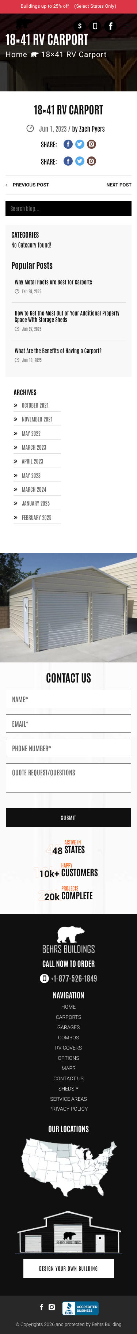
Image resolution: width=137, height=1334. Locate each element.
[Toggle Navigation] (127, 26)
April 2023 (32, 461)
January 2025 (36, 503)
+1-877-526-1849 (95, 26)
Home (16, 54)
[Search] (68, 208)
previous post (31, 185)
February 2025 (37, 517)
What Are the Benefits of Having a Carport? (58, 350)
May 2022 (31, 433)
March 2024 (34, 489)
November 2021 (37, 419)
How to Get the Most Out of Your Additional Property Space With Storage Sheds (67, 316)
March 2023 (34, 447)
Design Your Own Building (68, 1268)
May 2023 (31, 475)
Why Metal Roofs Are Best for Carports (53, 282)
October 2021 (35, 405)
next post (119, 185)
